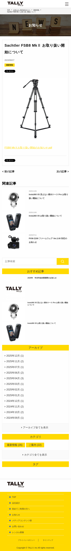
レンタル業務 (18, 532)
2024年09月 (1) (15, 417)
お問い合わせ (18, 526)
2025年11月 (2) (15, 361)
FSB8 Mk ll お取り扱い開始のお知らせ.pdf (28, 147)
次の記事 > (63, 171)
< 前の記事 (8, 171)
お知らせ (16, 515)
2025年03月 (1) (15, 384)
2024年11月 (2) (15, 406)
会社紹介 (16, 503)
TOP (14, 497)
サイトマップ (48, 540)
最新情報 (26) (14, 445)
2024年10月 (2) (15, 412)
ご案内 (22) (35, 445)
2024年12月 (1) (15, 401)
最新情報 (9, 65)
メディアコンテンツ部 (22, 520)
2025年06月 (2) (15, 372)
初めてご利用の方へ (21, 509)
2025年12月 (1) (15, 355)
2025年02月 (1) (15, 389)
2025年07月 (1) (15, 367)
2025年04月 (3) (15, 378)
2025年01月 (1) (15, 395)
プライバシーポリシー (26, 540)
